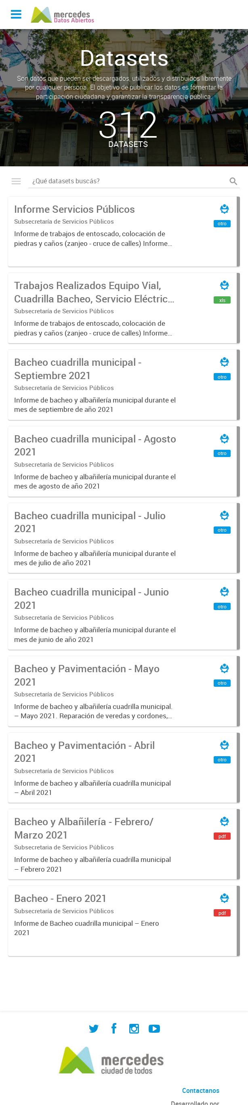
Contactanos (200, 1090)
